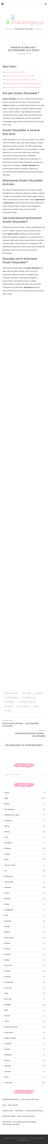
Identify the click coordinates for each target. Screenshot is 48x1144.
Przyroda (24, 988)
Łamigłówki (24, 910)
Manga (24, 926)
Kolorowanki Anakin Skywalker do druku (21, 79)
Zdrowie (24, 1071)
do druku (38, 693)
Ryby (24, 1010)
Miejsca (24, 932)
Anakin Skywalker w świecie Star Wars (20, 76)
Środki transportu (24, 1027)
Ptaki (24, 993)
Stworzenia (24, 1032)
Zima (24, 1077)
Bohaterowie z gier (24, 815)
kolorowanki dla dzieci (27, 702)
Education (24, 843)
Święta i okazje (24, 1038)
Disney (24, 826)
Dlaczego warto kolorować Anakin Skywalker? (23, 87)
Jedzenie (24, 887)
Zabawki (24, 1066)
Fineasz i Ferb (24, 865)
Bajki (24, 798)
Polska (24, 960)
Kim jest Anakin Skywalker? (16, 72)
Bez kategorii (24, 809)
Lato (24, 915)
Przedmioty (24, 982)
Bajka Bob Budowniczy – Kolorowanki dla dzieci (21, 1099)
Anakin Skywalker (10, 693)
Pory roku (24, 965)
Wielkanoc (24, 1055)
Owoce (24, 949)
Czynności (24, 820)
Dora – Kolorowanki (10, 1105)
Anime (24, 792)
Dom (24, 837)
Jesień (24, 893)
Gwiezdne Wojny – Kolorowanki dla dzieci (19, 1116)
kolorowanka (9, 702)
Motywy (24, 943)
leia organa (8, 706)
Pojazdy (24, 954)
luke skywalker (23, 706)
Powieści (24, 976)
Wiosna (24, 1060)
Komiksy (24, 898)
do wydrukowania (28, 697)
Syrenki (24, 1049)
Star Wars (7, 711)
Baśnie (24, 804)
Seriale (24, 1016)
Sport (24, 1021)
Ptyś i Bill (24, 999)
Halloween (24, 876)
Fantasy (24, 854)
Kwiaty (24, 904)
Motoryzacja (24, 937)
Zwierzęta (24, 1082)
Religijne (24, 1004)
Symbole (24, 1043)
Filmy (24, 44)
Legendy (24, 921)
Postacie (24, 971)
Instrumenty (24, 882)
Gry (24, 870)
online (35, 706)
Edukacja (24, 848)
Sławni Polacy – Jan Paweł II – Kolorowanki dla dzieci (23, 1110)
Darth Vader (26, 693)
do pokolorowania (11, 697)
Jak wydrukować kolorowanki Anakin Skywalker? (24, 83)
